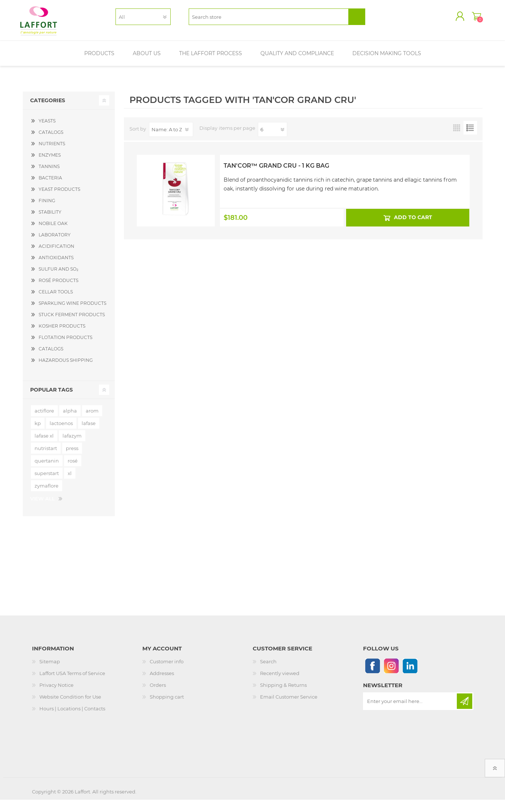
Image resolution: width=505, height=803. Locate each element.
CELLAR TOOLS (56, 295)
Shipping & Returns (283, 688)
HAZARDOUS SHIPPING (66, 363)
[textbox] (269, 18)
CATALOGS (51, 135)
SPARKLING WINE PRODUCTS (72, 306)
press (72, 451)
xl (70, 476)
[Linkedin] (410, 669)
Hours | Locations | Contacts (72, 712)
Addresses (162, 676)
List (470, 131)
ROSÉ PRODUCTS (58, 283)
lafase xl (44, 439)
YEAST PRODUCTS (59, 192)
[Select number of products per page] (272, 132)
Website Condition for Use (70, 700)
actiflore (44, 414)
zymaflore (46, 489)
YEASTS (47, 124)
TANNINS (49, 169)
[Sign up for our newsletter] (410, 704)
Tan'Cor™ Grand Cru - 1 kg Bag (276, 168)
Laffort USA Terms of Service (72, 676)
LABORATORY (55, 238)
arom (92, 414)
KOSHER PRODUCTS (62, 329)
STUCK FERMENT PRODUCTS (72, 318)
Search (268, 665)
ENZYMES (50, 158)
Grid (456, 131)
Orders (158, 688)
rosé (73, 464)
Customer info (167, 665)
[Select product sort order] (171, 132)
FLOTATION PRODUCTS (65, 340)
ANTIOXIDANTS (56, 261)
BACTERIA (50, 181)
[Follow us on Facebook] (372, 669)
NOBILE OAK (53, 226)
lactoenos (61, 426)
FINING (47, 204)
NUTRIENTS (52, 147)
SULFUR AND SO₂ (58, 272)
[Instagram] (391, 669)
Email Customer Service (288, 700)
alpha (70, 414)
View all (42, 502)
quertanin (47, 464)
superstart (47, 476)
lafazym (72, 439)
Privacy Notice (56, 688)
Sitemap (49, 665)
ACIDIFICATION (56, 249)
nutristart (46, 451)
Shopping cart (474, 18)
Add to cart (413, 220)
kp (38, 426)
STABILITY (50, 215)
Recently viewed (279, 676)
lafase (89, 426)
